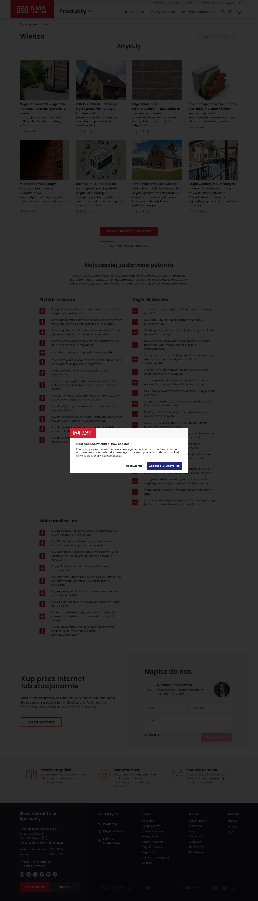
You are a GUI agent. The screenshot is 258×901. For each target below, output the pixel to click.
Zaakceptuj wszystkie (164, 466)
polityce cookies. (112, 455)
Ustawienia (134, 466)
